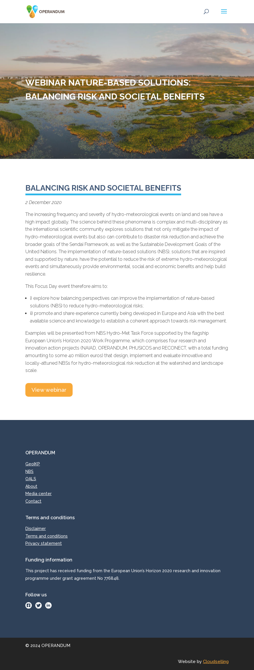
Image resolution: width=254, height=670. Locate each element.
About (31, 486)
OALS (30, 478)
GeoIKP (32, 464)
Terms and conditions (46, 536)
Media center (38, 493)
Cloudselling (216, 661)
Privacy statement (43, 543)
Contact (33, 501)
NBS (29, 471)
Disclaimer (35, 528)
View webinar (48, 390)
